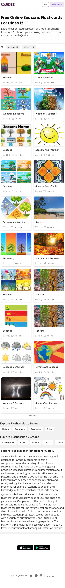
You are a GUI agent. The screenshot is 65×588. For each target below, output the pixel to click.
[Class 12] (29, 47)
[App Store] (25, 547)
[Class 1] (23, 442)
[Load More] (32, 415)
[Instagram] (41, 575)
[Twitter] (31, 575)
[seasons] (13, 47)
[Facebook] (36, 575)
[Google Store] (42, 547)
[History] (5, 429)
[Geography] (20, 429)
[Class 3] (47, 442)
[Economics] (36, 429)
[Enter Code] (57, 4)
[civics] (49, 429)
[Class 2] (35, 442)
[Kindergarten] (8, 442)
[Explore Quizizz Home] (8, 4)
